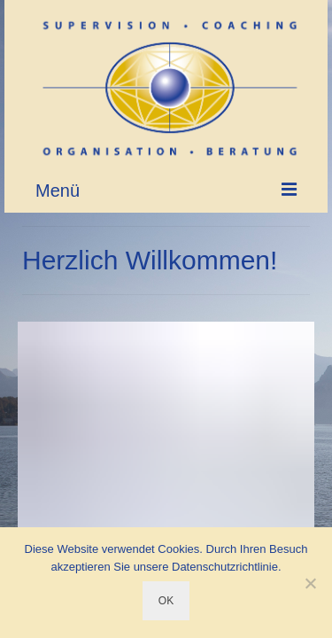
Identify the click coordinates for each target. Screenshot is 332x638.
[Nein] (310, 583)
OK (166, 601)
